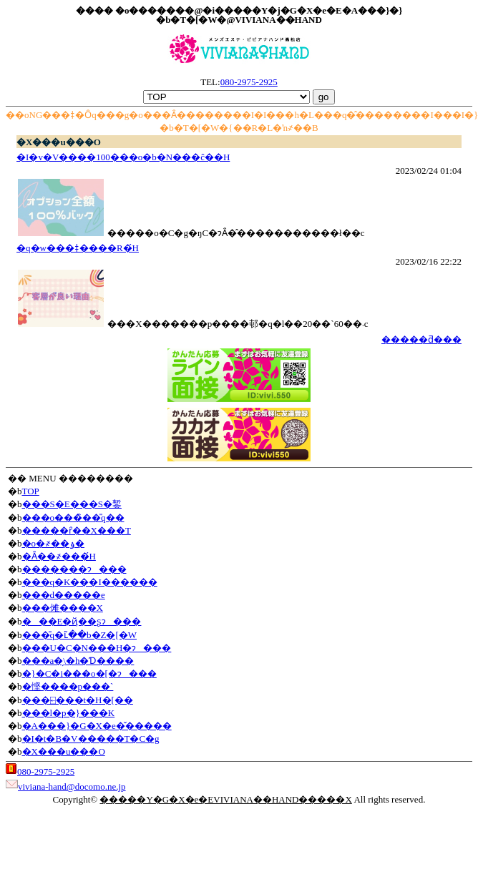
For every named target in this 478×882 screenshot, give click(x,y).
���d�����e (63, 594)
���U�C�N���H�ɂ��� (97, 647)
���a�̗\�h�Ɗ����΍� (78, 660)
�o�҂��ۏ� (53, 543)
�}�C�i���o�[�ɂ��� (89, 673)
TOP (30, 491)
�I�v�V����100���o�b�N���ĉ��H (123, 157)
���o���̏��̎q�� (73, 517)
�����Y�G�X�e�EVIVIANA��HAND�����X (225, 799)
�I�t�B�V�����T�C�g (91, 738)
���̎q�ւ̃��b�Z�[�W (79, 634)
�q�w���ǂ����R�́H (77, 247)
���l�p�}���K (68, 712)
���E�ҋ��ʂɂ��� (82, 621)
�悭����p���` (68, 686)
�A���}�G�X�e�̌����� (97, 725)
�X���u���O (63, 751)
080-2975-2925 (249, 82)
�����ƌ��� (421, 339)
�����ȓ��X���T (76, 530)
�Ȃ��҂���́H (59, 556)
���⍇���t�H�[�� (77, 700)
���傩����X (62, 607)
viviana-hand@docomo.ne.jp (72, 786)
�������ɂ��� (74, 569)
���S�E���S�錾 (72, 504)
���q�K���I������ (89, 582)
